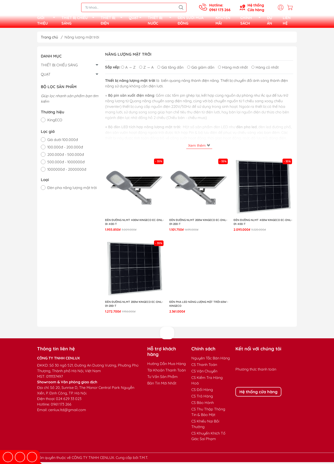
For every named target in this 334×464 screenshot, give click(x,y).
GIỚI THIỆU (47, 21)
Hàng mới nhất (233, 69)
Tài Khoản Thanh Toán (166, 372)
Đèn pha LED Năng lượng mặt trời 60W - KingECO (198, 305)
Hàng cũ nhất (265, 69)
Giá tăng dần (170, 69)
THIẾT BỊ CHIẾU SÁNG (79, 21)
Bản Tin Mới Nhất (161, 385)
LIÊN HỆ (287, 21)
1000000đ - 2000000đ (66, 171)
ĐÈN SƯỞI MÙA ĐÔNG (190, 21)
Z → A (146, 69)
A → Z (128, 69)
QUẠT (136, 19)
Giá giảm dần (200, 69)
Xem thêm (199, 147)
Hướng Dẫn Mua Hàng (166, 365)
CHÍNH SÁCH (251, 21)
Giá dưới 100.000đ (62, 141)
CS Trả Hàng (202, 398)
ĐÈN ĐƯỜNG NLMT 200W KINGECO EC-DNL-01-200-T (198, 223)
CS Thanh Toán (204, 366)
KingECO (54, 121)
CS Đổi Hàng (202, 391)
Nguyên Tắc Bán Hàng (210, 360)
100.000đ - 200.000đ (65, 149)
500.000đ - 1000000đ (66, 163)
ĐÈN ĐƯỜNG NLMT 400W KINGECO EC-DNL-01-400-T (263, 223)
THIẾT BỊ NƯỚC (161, 21)
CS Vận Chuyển (204, 373)
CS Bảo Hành (202, 404)
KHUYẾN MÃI (222, 21)
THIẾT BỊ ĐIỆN (113, 21)
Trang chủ (49, 39)
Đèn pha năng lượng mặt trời (72, 189)
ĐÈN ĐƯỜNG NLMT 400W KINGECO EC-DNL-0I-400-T (134, 223)
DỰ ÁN (269, 21)
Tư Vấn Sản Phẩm (162, 378)
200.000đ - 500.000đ (65, 156)
